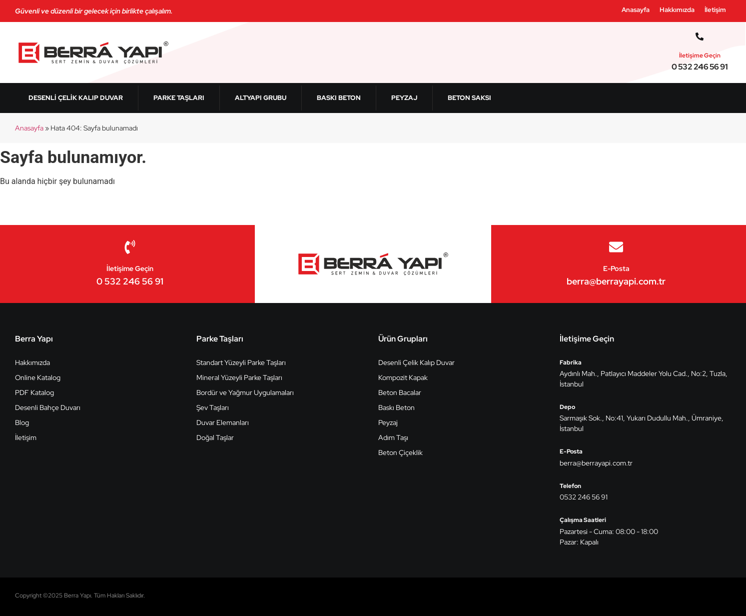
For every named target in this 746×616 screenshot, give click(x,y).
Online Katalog (37, 377)
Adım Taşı (393, 437)
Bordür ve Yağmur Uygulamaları (245, 392)
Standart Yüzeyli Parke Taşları (241, 362)
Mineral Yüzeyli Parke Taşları (239, 377)
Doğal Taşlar (215, 437)
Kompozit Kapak (403, 377)
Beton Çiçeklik (400, 452)
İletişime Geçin (700, 56)
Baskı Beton (339, 98)
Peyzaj (404, 98)
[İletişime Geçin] (700, 36)
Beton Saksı (469, 98)
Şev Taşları (212, 407)
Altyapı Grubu (260, 98)
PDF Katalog (34, 392)
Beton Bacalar (399, 392)
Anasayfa (636, 10)
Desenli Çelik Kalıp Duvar (75, 98)
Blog (22, 422)
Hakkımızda (677, 10)
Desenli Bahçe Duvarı (47, 407)
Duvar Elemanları (222, 422)
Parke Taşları (178, 98)
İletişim (715, 10)
